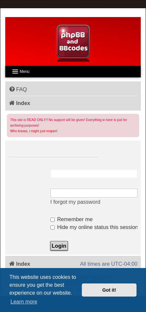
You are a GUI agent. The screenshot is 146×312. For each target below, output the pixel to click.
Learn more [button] (23, 301)
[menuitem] (18, 89)
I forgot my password (75, 202)
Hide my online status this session (94, 227)
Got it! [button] (109, 290)
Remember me (71, 219)
